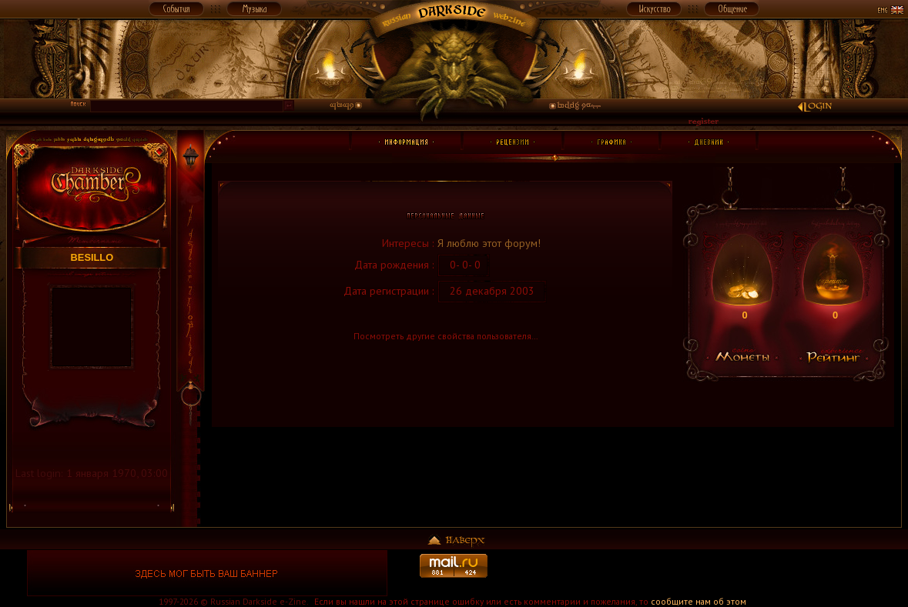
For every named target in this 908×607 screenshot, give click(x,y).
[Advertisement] (701, 573)
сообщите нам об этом (698, 601)
